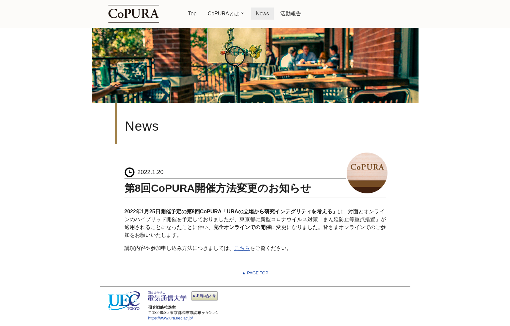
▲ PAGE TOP (255, 272)
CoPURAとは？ (226, 13)
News (262, 13)
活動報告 (290, 13)
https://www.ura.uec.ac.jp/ (170, 318)
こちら (242, 248)
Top (192, 13)
